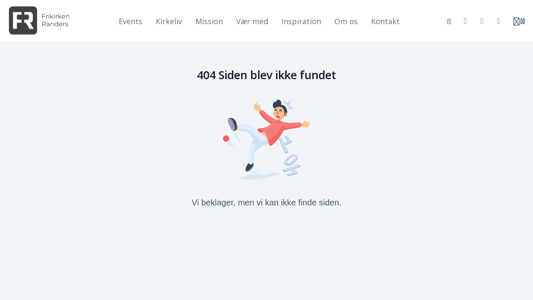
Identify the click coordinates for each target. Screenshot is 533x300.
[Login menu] (519, 21)
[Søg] (449, 21)
